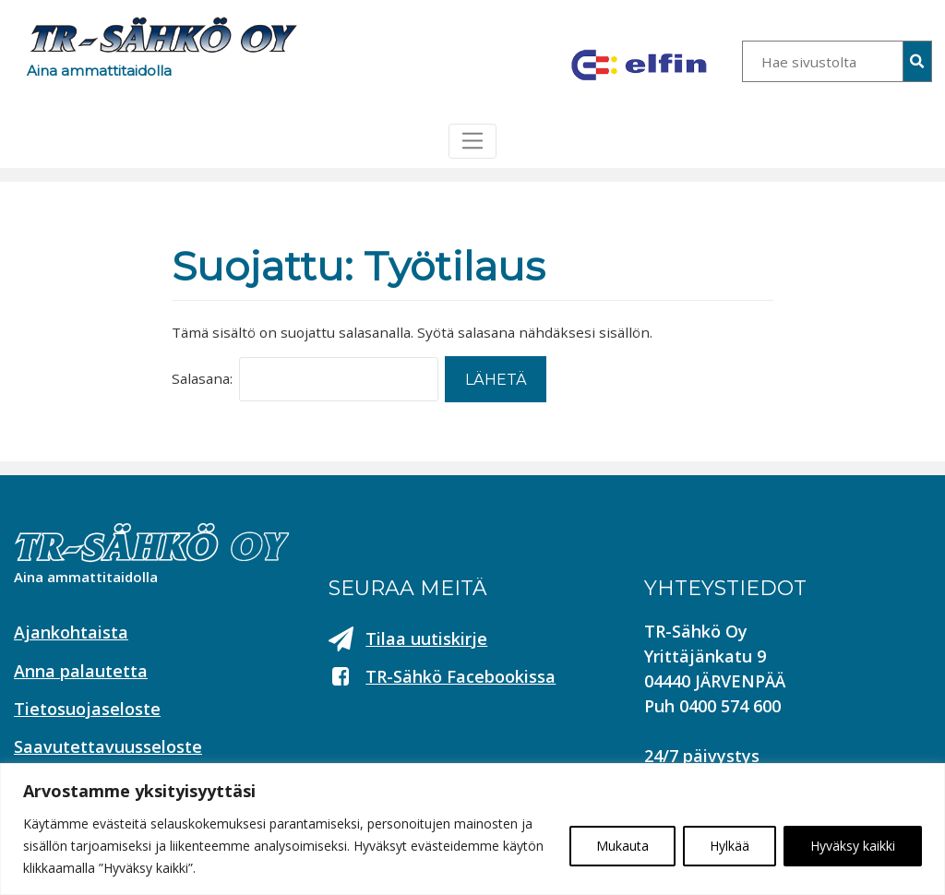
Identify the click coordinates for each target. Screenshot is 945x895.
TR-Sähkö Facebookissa (460, 676)
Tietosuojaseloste (87, 709)
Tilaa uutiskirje (426, 638)
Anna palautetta (81, 671)
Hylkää (729, 845)
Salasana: (202, 378)
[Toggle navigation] (472, 141)
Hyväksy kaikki (852, 845)
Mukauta (622, 845)
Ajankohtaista (71, 632)
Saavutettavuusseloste (108, 746)
